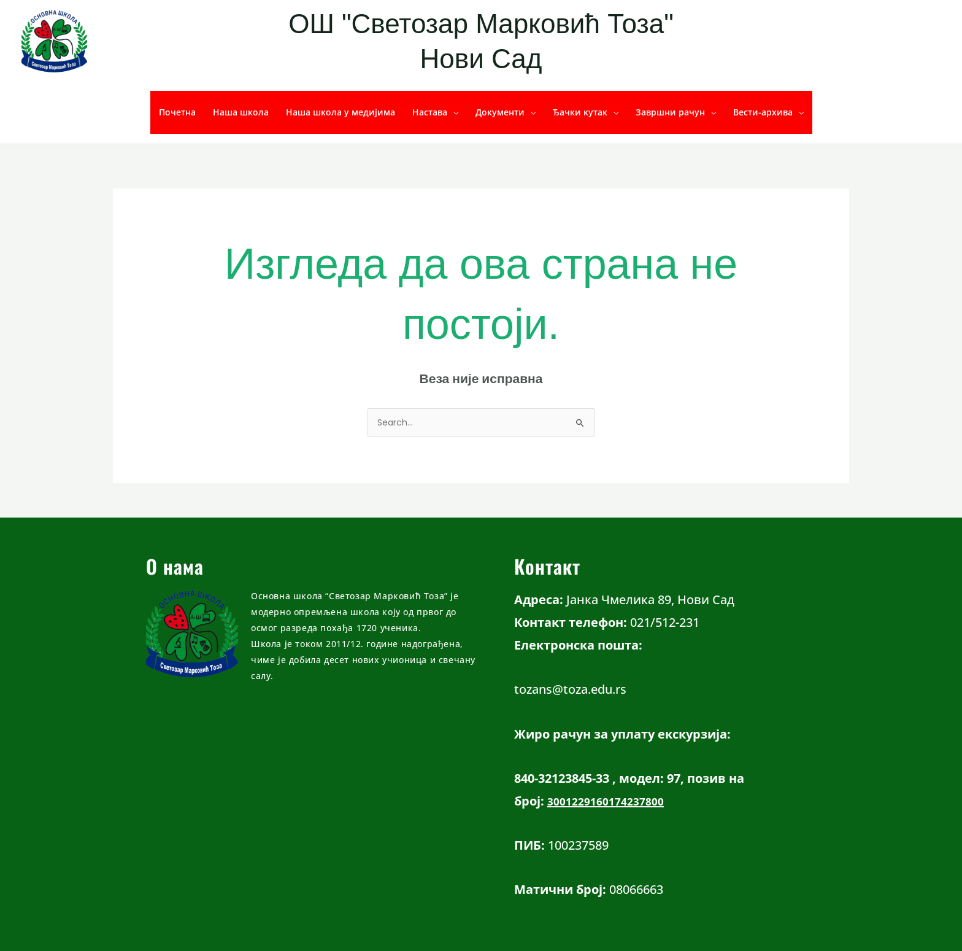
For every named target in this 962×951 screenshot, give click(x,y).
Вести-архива (763, 112)
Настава (429, 112)
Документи (500, 112)
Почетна (177, 112)
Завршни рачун (670, 112)
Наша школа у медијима (340, 112)
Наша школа (241, 112)
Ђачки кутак (580, 112)
